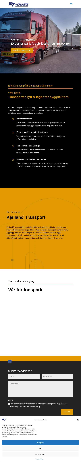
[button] (78, 420)
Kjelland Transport (23, 39)
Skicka (66, 415)
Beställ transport (21, 50)
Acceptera (40, 443)
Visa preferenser (40, 454)
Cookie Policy (39, 459)
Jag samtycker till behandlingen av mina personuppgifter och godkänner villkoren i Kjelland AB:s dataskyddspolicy (37, 408)
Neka (40, 448)
